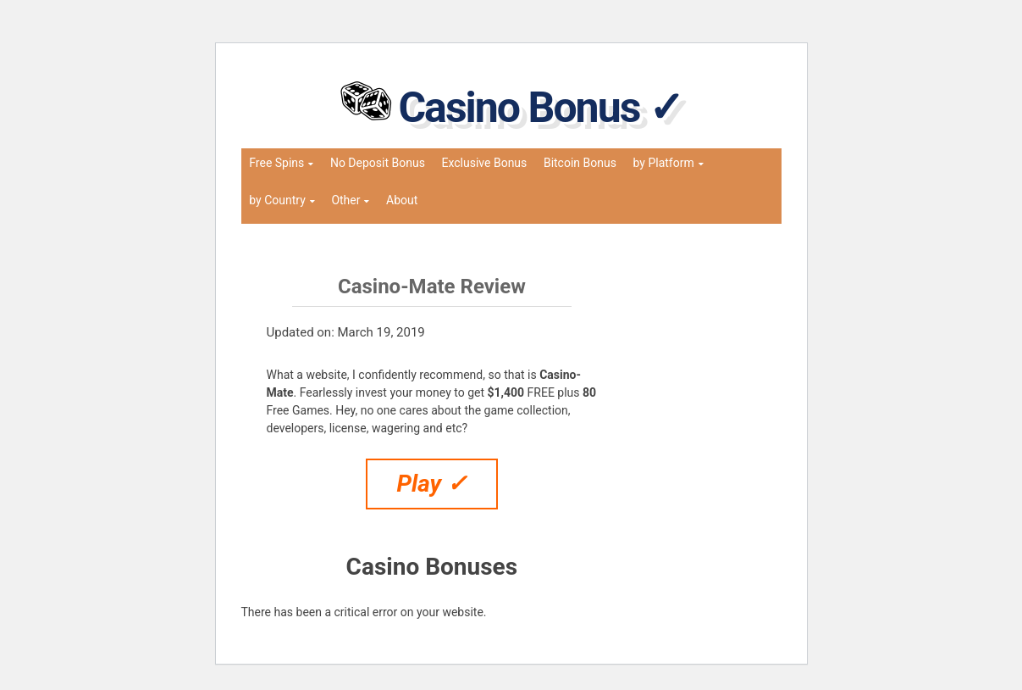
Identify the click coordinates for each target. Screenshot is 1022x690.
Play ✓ (432, 484)
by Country (277, 200)
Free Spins (276, 163)
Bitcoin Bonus (580, 163)
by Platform (663, 163)
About (401, 200)
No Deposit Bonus (377, 163)
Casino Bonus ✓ (540, 107)
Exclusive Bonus (484, 163)
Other (345, 200)
